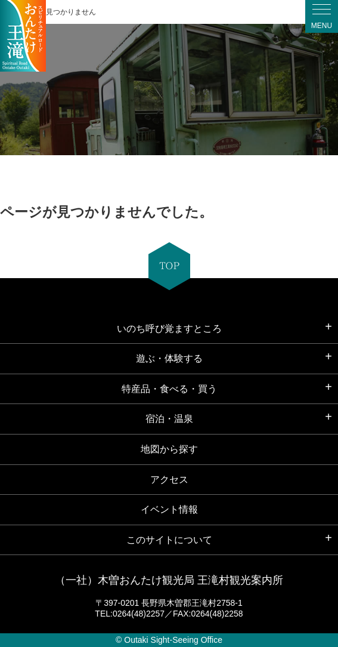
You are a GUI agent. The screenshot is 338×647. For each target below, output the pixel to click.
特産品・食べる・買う (169, 389)
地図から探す (169, 449)
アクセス (169, 480)
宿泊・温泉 (169, 419)
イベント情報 (169, 509)
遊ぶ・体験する (169, 358)
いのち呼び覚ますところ (169, 329)
